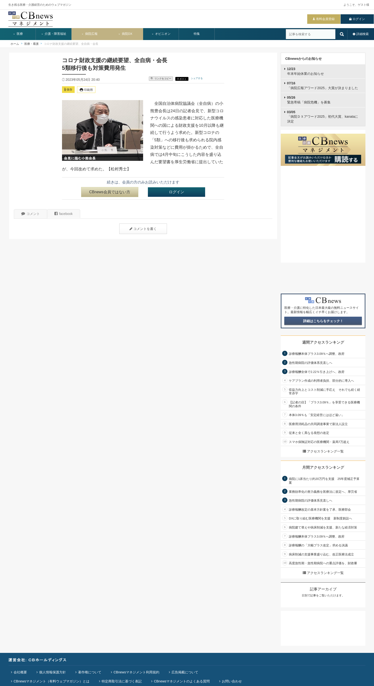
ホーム (14, 44)
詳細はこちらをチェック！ (323, 321)
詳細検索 (362, 34)
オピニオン (161, 34)
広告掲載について (184, 672)
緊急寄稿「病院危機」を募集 (309, 100)
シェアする (197, 78)
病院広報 (89, 34)
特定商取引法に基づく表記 (122, 681)
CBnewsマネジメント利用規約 (136, 672)
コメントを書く (143, 229)
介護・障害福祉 (54, 34)
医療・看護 (31, 44)
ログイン (359, 19)
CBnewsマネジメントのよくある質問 (182, 681)
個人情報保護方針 (52, 672)
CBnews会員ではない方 (109, 192)
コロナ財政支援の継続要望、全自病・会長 (71, 44)
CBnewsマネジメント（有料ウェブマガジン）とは (51, 681)
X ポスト (182, 79)
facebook (63, 214)
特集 (197, 34)
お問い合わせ (232, 681)
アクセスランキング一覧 (323, 451)
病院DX (125, 34)
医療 (18, 34)
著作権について (89, 672)
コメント (30, 214)
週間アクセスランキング (323, 342)
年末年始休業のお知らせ (305, 71)
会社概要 (20, 672)
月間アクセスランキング (323, 467)
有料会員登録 (325, 19)
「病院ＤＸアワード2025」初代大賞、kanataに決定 (322, 116)
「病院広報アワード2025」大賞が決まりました (322, 85)
